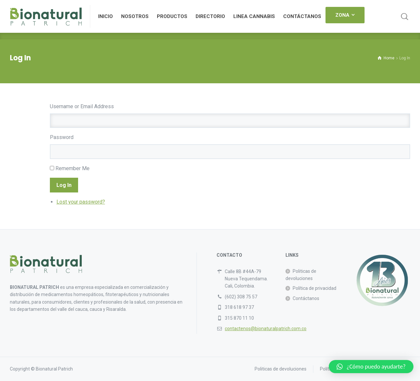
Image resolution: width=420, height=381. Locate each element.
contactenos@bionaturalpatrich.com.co (265, 328)
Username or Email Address (82, 106)
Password (62, 137)
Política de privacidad (314, 288)
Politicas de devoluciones (300, 275)
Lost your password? (80, 202)
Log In (64, 185)
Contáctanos (306, 298)
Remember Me (72, 168)
